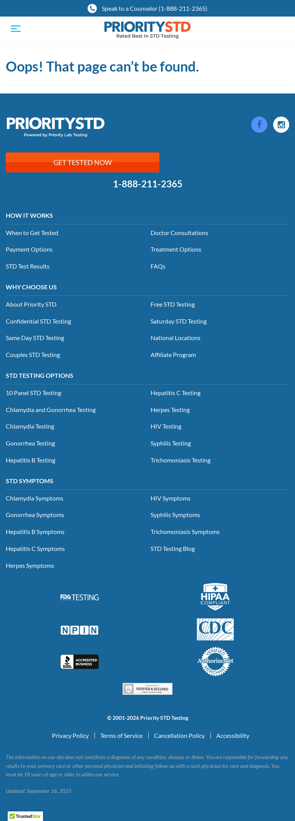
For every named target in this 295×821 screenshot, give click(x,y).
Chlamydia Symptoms (34, 498)
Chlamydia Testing (30, 426)
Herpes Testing (170, 409)
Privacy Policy (70, 735)
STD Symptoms (29, 480)
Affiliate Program (173, 354)
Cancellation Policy (179, 735)
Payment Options (29, 249)
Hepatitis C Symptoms (35, 548)
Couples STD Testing (33, 354)
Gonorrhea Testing (30, 443)
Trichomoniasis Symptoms (185, 531)
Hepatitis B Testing (30, 460)
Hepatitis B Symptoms (35, 531)
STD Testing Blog (173, 548)
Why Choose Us (31, 286)
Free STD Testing (173, 304)
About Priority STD (31, 304)
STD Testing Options (39, 375)
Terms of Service (121, 735)
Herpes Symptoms (30, 565)
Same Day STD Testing (35, 337)
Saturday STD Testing (179, 321)
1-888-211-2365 (147, 184)
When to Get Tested (32, 232)
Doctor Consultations (179, 232)
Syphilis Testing (171, 443)
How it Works (29, 215)
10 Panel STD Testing (33, 392)
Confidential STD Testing (38, 321)
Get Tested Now (82, 162)
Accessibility (232, 735)
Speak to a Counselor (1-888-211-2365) (147, 8)
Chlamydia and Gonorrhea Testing (51, 409)
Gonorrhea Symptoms (35, 514)
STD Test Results (28, 266)
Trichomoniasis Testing (180, 460)
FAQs (158, 266)
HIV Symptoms (171, 498)
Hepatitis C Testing (176, 392)
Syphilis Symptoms (175, 514)
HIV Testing (166, 426)
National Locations (176, 337)
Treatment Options (176, 249)
